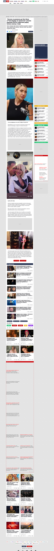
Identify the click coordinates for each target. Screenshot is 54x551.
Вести (19, 1)
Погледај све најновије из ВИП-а (41, 142)
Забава (25, 543)
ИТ (31, 543)
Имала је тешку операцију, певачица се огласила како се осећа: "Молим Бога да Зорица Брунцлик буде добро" (27, 337)
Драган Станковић (16, 321)
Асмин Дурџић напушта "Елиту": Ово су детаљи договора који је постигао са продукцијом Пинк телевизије (24, 308)
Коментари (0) (31, 31)
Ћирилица (30, 546)
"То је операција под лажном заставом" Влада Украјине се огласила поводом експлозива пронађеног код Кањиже (27, 529)
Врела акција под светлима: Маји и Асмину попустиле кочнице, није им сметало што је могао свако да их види (13, 497)
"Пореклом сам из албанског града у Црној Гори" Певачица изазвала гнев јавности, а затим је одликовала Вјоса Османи (24, 294)
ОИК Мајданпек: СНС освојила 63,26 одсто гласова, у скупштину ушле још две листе (41, 72)
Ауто (28, 543)
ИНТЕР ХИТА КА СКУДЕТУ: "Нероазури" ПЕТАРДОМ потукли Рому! (41, 108)
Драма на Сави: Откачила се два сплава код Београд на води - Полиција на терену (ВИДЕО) (13, 529)
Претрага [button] (47, 1)
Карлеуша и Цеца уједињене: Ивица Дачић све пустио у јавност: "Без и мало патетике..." (27, 481)
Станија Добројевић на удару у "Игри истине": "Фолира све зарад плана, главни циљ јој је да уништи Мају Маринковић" (24, 267)
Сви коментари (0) (23, 260)
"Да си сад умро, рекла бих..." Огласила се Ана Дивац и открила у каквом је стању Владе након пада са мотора (24, 66)
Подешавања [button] (44, 1)
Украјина (22, 1)
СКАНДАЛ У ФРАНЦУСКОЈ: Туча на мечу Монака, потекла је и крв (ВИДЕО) (41, 120)
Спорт (26, 1)
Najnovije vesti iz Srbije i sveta (27, 548)
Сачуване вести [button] (46, 1)
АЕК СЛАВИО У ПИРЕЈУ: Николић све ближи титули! (41, 111)
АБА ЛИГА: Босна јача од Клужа (41, 114)
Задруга (30, 1)
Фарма (18, 3)
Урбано (21, 3)
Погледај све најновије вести (41, 77)
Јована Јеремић (9, 321)
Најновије (15, 1)
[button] (42, 1)
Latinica (24, 546)
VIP (11, 16)
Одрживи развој (19, 543)
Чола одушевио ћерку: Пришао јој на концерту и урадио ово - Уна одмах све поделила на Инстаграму (24, 280)
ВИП (33, 1)
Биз (38, 1)
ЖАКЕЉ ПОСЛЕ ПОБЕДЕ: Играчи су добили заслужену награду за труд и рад (41, 117)
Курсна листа (36, 543)
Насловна (11, 1)
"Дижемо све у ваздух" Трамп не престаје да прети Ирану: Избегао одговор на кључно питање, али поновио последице (27, 513)
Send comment (16, 260)
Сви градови (37, 57)
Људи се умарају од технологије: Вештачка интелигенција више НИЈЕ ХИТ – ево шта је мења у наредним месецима (24, 274)
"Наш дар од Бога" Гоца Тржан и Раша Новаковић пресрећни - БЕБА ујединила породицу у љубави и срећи (13, 481)
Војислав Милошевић (24, 321)
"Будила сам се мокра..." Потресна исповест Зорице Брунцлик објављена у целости (24, 315)
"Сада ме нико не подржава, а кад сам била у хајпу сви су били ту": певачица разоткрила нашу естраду (13, 353)
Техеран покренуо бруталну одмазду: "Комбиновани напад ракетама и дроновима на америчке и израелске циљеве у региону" (41, 69)
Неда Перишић (10, 323)
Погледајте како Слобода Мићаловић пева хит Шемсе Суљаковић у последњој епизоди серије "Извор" (13, 337)
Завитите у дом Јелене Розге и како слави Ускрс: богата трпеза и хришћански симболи (24, 301)
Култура (45, 541)
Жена (36, 1)
